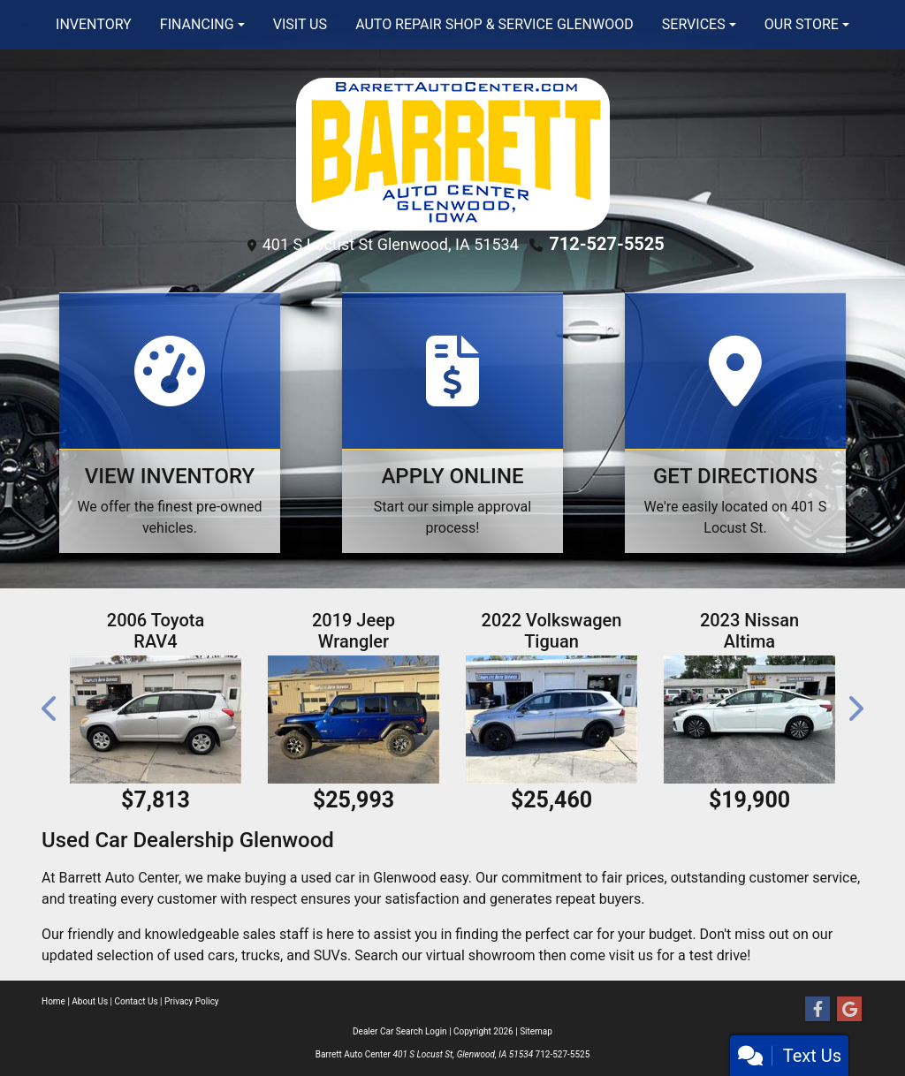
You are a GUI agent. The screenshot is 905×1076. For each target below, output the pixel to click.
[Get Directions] (735, 422)
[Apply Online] (452, 422)
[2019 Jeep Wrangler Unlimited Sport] (353, 719)
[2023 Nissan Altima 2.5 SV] (749, 719)
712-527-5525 (607, 243)
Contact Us (136, 1001)
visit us (631, 955)
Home (53, 1001)
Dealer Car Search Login (400, 1031)
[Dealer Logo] (453, 153)
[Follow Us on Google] (849, 1009)
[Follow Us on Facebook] (817, 1009)
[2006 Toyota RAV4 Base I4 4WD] (155, 719)
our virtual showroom (468, 955)
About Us (90, 1001)
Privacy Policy (191, 1001)
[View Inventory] (169, 422)
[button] (50, 708)
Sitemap (536, 1031)
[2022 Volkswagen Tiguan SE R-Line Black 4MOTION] (551, 719)
